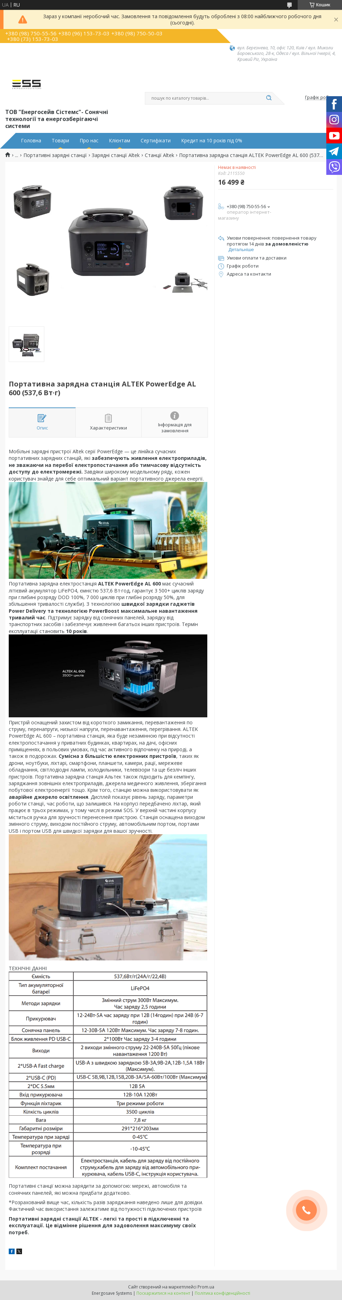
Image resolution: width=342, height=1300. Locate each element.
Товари (60, 140)
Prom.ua (206, 1287)
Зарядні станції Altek (116, 155)
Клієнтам (119, 140)
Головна (31, 140)
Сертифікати (156, 140)
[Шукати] (269, 98)
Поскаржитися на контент (163, 1293)
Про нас (89, 140)
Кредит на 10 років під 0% (211, 140)
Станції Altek (159, 155)
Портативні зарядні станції (55, 155)
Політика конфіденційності (222, 1293)
